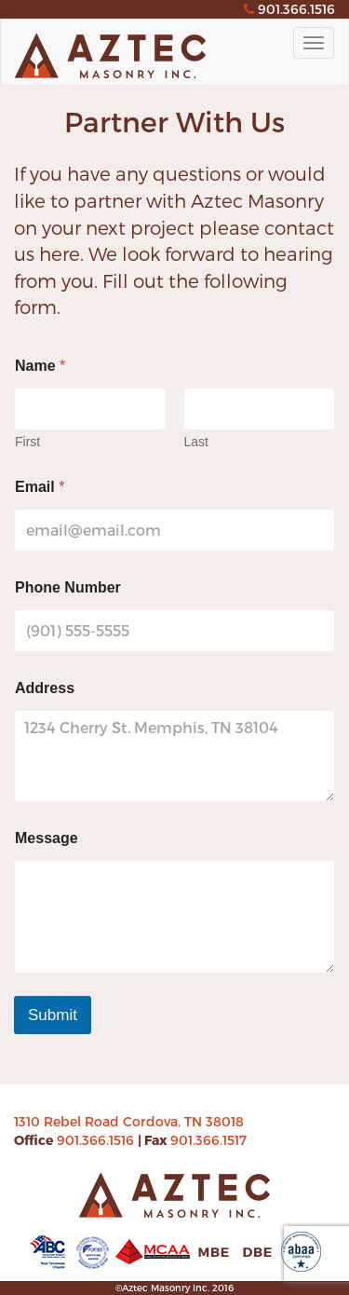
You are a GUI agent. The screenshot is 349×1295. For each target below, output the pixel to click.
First (27, 441)
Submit (52, 1015)
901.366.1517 (208, 1140)
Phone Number (68, 587)
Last (196, 441)
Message (46, 838)
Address (44, 688)
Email (39, 487)
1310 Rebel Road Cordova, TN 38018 (129, 1121)
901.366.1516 (97, 1140)
